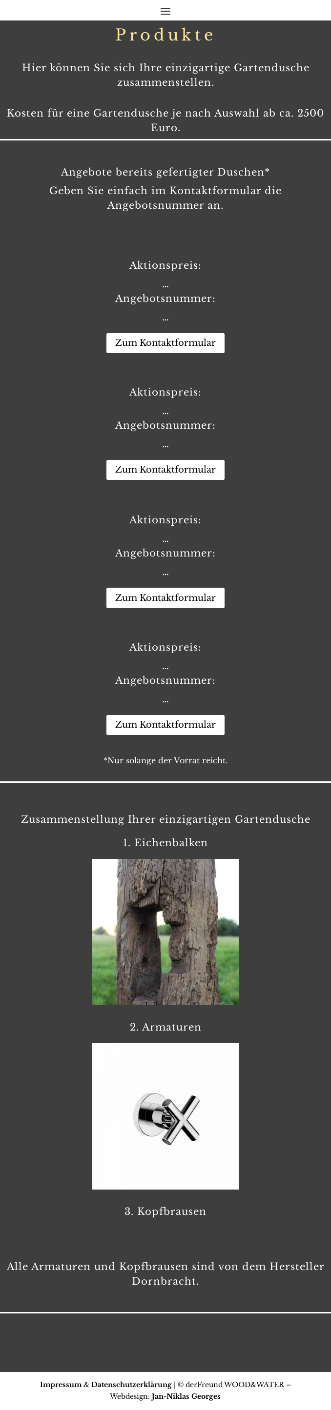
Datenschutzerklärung (131, 1384)
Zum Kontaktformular (165, 343)
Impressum (61, 1384)
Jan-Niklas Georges (186, 1396)
